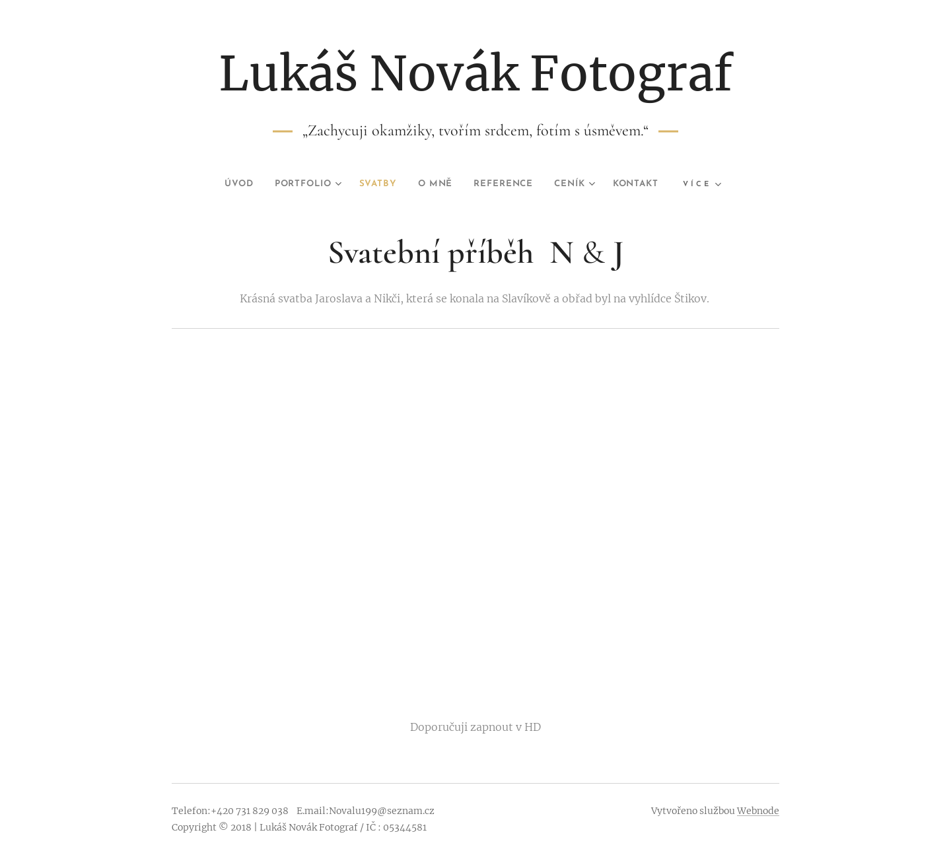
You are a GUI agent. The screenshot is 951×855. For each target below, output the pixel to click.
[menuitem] (224, 184)
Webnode (758, 811)
